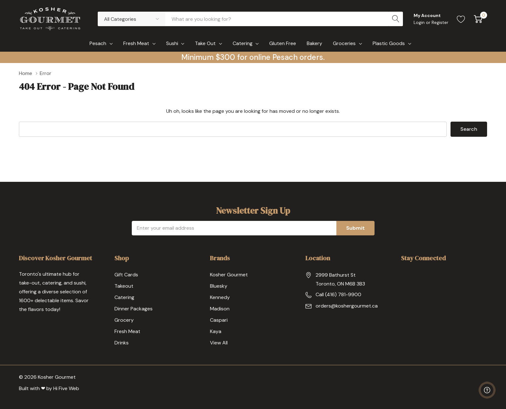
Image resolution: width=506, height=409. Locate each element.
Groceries (344, 43)
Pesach (98, 43)
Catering (243, 43)
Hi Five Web (66, 388)
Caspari (219, 320)
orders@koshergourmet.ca (347, 305)
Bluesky (218, 286)
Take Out (205, 43)
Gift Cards (126, 274)
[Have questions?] (487, 390)
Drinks (121, 342)
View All (219, 342)
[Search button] (395, 19)
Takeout (123, 286)
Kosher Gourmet (229, 274)
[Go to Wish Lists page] (461, 18)
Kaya (215, 331)
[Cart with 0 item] (478, 18)
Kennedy (220, 297)
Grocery (124, 320)
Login (420, 22)
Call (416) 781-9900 (338, 294)
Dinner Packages (133, 308)
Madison (220, 308)
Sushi (172, 43)
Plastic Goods (389, 43)
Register (440, 22)
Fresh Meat (136, 43)
